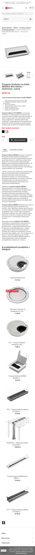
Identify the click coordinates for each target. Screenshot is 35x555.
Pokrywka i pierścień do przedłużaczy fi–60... (17, 310)
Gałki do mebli (10, 3)
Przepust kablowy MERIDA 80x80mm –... (17, 377)
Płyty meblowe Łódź (22, 3)
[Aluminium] (7, 131)
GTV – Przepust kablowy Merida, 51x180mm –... (17, 410)
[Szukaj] (17, 13)
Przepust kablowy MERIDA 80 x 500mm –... (17, 477)
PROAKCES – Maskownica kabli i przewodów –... (17, 444)
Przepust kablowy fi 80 (17, 278)
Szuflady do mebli (9, 2)
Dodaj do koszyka (18, 140)
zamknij (3, 550)
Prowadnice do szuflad (24, 2)
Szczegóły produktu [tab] (16, 149)
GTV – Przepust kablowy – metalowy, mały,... (17, 344)
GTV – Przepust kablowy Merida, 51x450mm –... (17, 511)
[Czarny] (3, 131)
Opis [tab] (4, 149)
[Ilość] (4, 140)
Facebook (3, 522)
